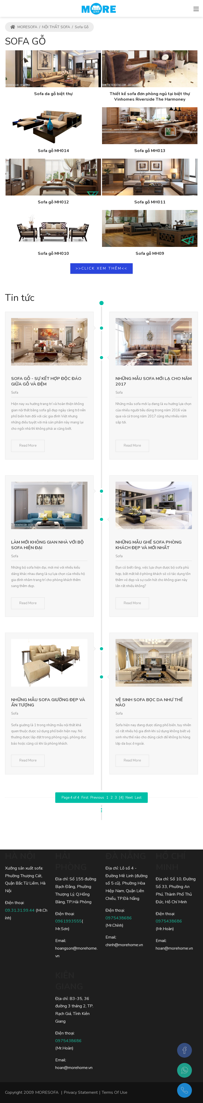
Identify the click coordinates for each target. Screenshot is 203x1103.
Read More (27, 445)
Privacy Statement (81, 1092)
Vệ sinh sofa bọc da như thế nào (149, 702)
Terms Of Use (114, 1092)
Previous (97, 797)
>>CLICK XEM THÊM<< (101, 268)
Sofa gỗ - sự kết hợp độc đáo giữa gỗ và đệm (46, 381)
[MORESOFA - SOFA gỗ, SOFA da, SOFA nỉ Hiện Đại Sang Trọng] (98, 8)
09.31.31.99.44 (20, 910)
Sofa (14, 392)
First (84, 797)
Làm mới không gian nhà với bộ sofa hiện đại (47, 545)
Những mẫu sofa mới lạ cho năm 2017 (154, 381)
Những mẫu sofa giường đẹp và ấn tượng (48, 702)
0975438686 (68, 1041)
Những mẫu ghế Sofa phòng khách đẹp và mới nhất (149, 545)
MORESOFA (23, 27)
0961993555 (68, 921)
